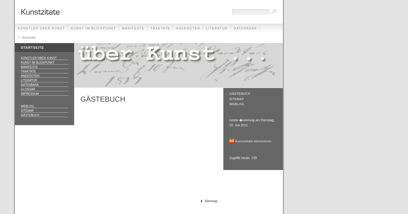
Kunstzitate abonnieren (253, 141)
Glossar (28, 89)
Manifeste (133, 28)
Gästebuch (30, 115)
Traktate (160, 28)
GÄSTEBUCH (239, 93)
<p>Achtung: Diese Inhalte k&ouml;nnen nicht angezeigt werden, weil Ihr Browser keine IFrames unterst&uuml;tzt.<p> (148, 148)
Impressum (30, 93)
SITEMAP (236, 99)
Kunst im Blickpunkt (93, 28)
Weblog (27, 106)
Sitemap (27, 110)
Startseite (28, 37)
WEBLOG (236, 104)
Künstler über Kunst (41, 28)
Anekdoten (188, 28)
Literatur (217, 28)
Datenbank (245, 28)
